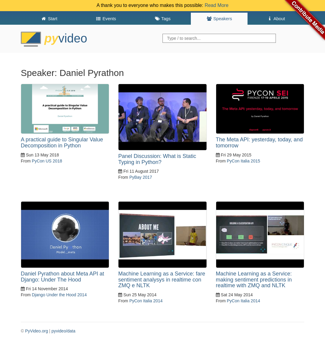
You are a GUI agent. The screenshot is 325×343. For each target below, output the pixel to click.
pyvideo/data (63, 331)
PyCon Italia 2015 (243, 161)
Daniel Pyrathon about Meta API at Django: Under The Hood (62, 277)
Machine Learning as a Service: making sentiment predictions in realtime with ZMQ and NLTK (254, 280)
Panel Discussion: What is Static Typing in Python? (157, 159)
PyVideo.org (36, 331)
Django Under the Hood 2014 (59, 294)
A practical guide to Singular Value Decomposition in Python (62, 143)
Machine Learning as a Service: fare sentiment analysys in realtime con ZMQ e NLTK (161, 280)
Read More (217, 5)
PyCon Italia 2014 (146, 300)
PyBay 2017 (140, 177)
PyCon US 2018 (47, 161)
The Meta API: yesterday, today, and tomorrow (259, 143)
